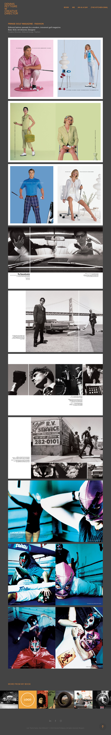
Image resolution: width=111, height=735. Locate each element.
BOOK (66, 7)
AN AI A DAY (83, 7)
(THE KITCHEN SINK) (99, 7)
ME (73, 7)
